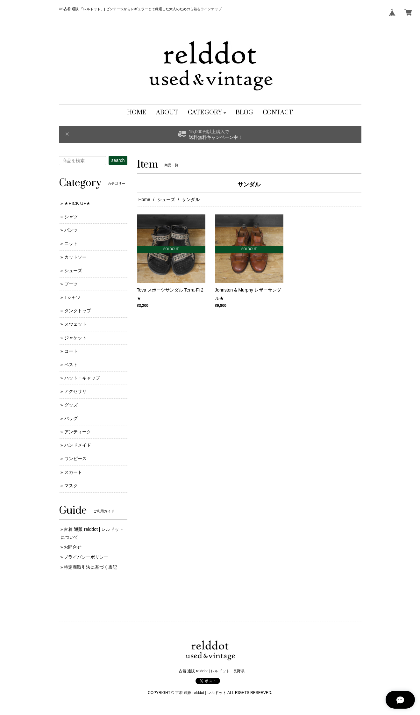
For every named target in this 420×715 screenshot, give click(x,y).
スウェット (75, 324)
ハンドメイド (77, 445)
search (118, 160)
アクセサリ (75, 391)
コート (71, 351)
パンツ (71, 230)
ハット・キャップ (82, 377)
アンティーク (77, 431)
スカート (73, 472)
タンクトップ (77, 310)
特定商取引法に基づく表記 (90, 567)
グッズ (71, 405)
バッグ (71, 418)
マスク (71, 485)
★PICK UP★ (77, 203)
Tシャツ (72, 297)
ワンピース (75, 458)
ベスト (71, 364)
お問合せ (73, 547)
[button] (207, 113)
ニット (71, 243)
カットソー (75, 257)
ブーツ (71, 283)
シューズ (166, 199)
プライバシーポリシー (86, 557)
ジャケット (75, 337)
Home (144, 199)
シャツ (71, 216)
